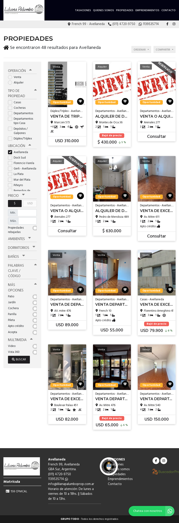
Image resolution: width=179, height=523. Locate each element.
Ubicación (19, 146)
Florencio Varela (22, 163)
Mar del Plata (20, 180)
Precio (16, 196)
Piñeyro (17, 185)
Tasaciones (83, 10)
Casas (16, 102)
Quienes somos (103, 10)
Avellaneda (19, 152)
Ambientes (19, 239)
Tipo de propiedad (22, 93)
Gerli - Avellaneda (22, 169)
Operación (20, 71)
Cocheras (18, 108)
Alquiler (17, 83)
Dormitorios (21, 248)
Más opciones (22, 287)
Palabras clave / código (22, 271)
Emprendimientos (147, 10)
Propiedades (124, 10)
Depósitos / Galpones (18, 131)
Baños (16, 257)
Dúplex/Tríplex (21, 138)
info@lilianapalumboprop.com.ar (71, 484)
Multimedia (20, 340)
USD (30, 203)
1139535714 (58, 479)
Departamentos (22, 113)
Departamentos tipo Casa (20, 121)
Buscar (19, 359)
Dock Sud (18, 158)
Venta (16, 77)
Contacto (168, 10)
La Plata (17, 174)
